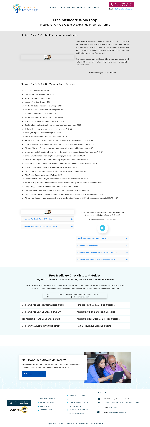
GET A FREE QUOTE (46, 410)
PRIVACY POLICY (74, 399)
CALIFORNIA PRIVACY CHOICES (79, 402)
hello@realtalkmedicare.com (123, 9)
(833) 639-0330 (114, 407)
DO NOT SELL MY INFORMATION (79, 409)
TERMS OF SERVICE (75, 406)
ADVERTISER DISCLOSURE (77, 413)
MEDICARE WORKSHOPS (47, 402)
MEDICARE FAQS (45, 406)
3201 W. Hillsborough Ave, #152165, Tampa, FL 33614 (121, 403)
